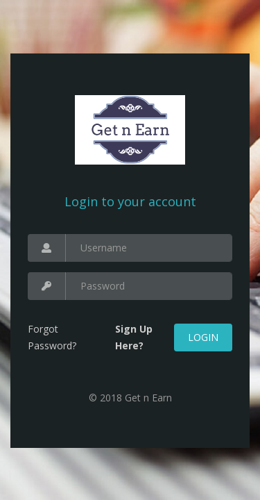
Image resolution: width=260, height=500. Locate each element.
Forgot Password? (52, 337)
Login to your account (130, 201)
